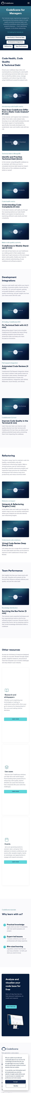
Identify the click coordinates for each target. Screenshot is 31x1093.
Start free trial (11, 1006)
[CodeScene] (7, 3)
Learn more (15, 719)
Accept (15, 1081)
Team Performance (21, 46)
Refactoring (7, 46)
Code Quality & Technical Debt (15, 37)
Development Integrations (15, 42)
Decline (16, 1086)
